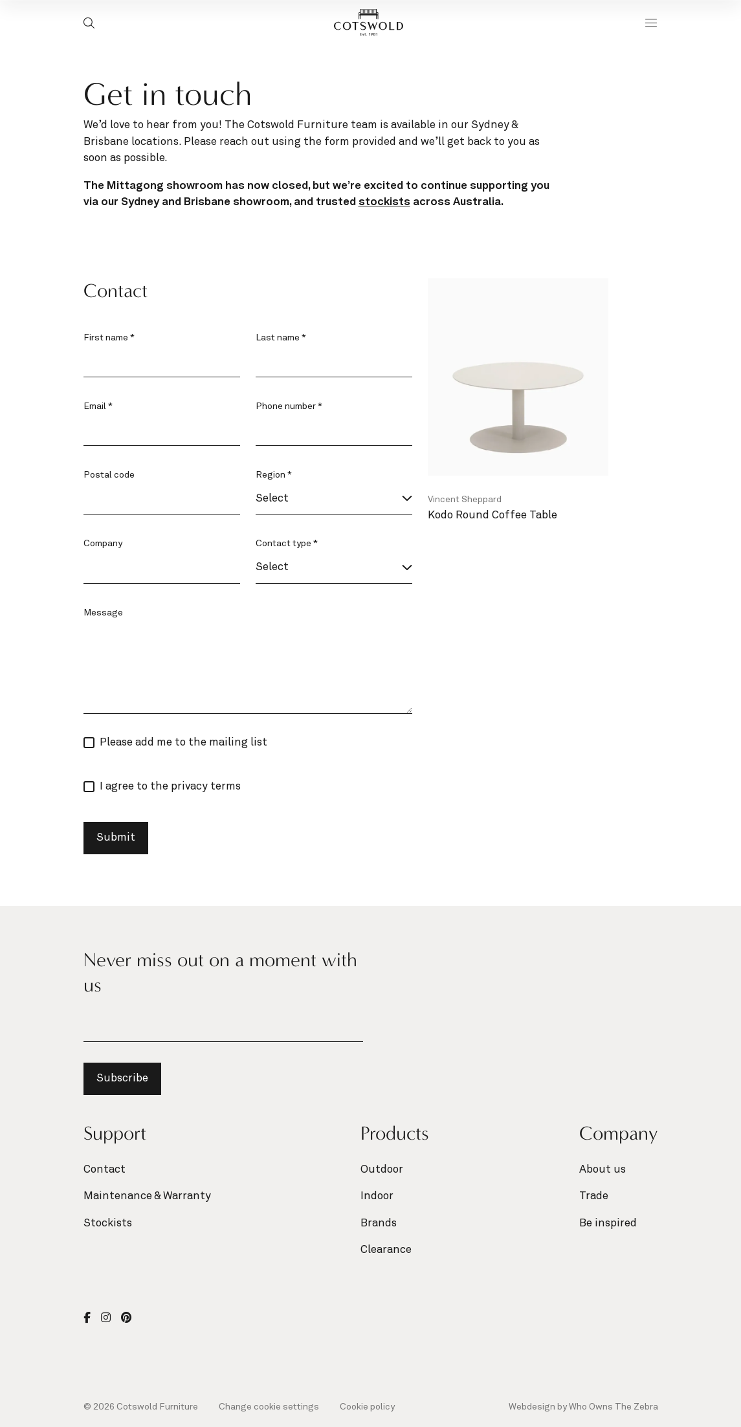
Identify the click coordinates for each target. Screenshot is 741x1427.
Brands (378, 1223)
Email (98, 406)
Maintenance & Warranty (147, 1196)
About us (602, 1169)
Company (102, 543)
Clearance (386, 1250)
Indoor (376, 1196)
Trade (593, 1196)
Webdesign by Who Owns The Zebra (583, 1406)
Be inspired (608, 1223)
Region (274, 475)
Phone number (289, 406)
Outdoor (381, 1169)
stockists (384, 202)
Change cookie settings (269, 1406)
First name (109, 337)
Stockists (107, 1223)
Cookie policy (367, 1406)
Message (103, 612)
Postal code (109, 475)
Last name (281, 337)
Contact (104, 1169)
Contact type (287, 543)
